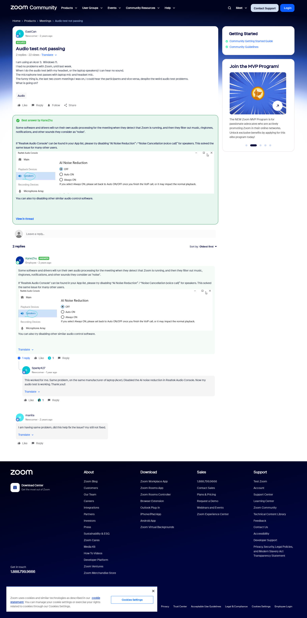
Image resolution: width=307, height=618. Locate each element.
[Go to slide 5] (270, 145)
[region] (81, 599)
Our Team (90, 494)
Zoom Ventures (93, 566)
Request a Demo (207, 501)
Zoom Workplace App (154, 481)
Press (87, 527)
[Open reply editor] (115, 234)
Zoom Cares (91, 540)
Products (30, 21)
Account (259, 488)
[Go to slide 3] (260, 145)
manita (29, 415)
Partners (89, 514)
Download (148, 472)
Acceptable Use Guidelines (206, 606)
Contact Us (261, 527)
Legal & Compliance (236, 606)
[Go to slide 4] (265, 145)
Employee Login (283, 606)
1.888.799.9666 (23, 571)
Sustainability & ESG (97, 533)
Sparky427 (38, 368)
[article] (115, 308)
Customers (91, 488)
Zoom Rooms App (151, 488)
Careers (89, 501)
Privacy (165, 606)
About (89, 472)
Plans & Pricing (206, 494)
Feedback (260, 520)
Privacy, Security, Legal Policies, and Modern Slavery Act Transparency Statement (273, 551)
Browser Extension (152, 501)
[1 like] (51, 358)
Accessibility (261, 533)
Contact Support (265, 8)
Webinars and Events (210, 507)
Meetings (45, 21)
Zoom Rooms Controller (155, 494)
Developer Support (265, 540)
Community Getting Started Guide (251, 41)
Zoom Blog (91, 481)
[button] (50, 55)
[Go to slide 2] (253, 145)
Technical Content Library (270, 514)
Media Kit (90, 546)
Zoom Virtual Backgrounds (157, 527)
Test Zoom (260, 481)
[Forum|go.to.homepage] (34, 8)
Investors (90, 520)
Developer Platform (96, 560)
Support (260, 472)
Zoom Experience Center (213, 514)
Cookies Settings (261, 606)
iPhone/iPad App (150, 514)
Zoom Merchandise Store (100, 573)
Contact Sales (206, 488)
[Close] (153, 591)
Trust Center (180, 606)
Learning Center (264, 501)
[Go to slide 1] (246, 145)
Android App (148, 520)
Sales (201, 472)
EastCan (30, 31)
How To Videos (93, 553)
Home (16, 21)
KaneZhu (31, 258)
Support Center (263, 494)
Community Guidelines (244, 47)
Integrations (91, 507)
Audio (21, 96)
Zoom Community (265, 507)
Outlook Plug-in (150, 507)
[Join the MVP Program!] (258, 104)
